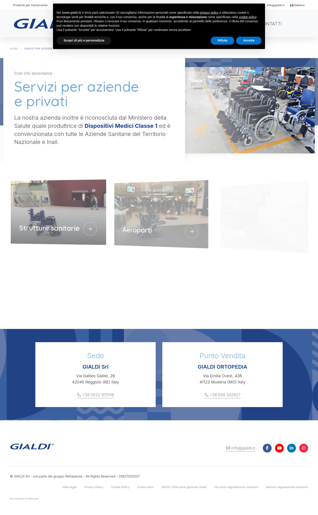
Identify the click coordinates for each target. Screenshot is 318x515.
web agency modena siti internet (24, 499)
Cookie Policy (120, 487)
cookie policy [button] (247, 17)
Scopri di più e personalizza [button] (84, 40)
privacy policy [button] (209, 12)
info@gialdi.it (240, 448)
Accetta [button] (248, 40)
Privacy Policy (94, 487)
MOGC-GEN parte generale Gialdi (184, 487)
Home (14, 48)
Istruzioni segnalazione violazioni (236, 487)
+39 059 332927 (222, 395)
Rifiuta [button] (222, 40)
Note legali (70, 487)
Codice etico (145, 487)
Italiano (297, 5)
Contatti (271, 23)
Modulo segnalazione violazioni (287, 487)
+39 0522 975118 (95, 395)
